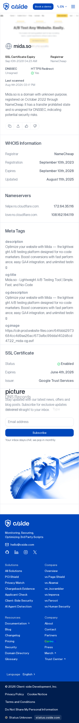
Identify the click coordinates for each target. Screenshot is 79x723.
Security (11, 647)
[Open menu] (73, 6)
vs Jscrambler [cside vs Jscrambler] (54, 588)
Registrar (57, 56)
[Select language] (62, 7)
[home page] (16, 6)
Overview (51, 571)
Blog (8, 629)
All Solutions (13, 571)
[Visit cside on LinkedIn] (16, 552)
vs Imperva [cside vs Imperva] (52, 594)
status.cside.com (48, 717)
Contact (50, 629)
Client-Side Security (19, 600)
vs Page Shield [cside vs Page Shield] (55, 576)
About (49, 623)
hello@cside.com (19, 544)
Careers (50, 641)
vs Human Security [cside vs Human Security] (57, 606)
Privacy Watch (14, 582)
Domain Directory (17, 653)
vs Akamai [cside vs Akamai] (51, 582)
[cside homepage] (18, 523)
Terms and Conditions (20, 702)
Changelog (12, 635)
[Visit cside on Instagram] (26, 552)
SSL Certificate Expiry (20, 56)
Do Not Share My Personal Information (31, 709)
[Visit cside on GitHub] (7, 552)
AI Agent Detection (18, 606)
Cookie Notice (37, 694)
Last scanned (14, 80)
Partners (51, 635)
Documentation (17, 623)
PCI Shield (12, 576)
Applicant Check (16, 594)
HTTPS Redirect (42, 68)
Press (49, 647)
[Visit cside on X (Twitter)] (35, 552)
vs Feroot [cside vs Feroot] (51, 600)
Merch (50, 653)
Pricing (9, 641)
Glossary (11, 659)
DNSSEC (11, 68)
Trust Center (55, 659)
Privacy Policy (14, 694)
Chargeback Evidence (20, 588)
